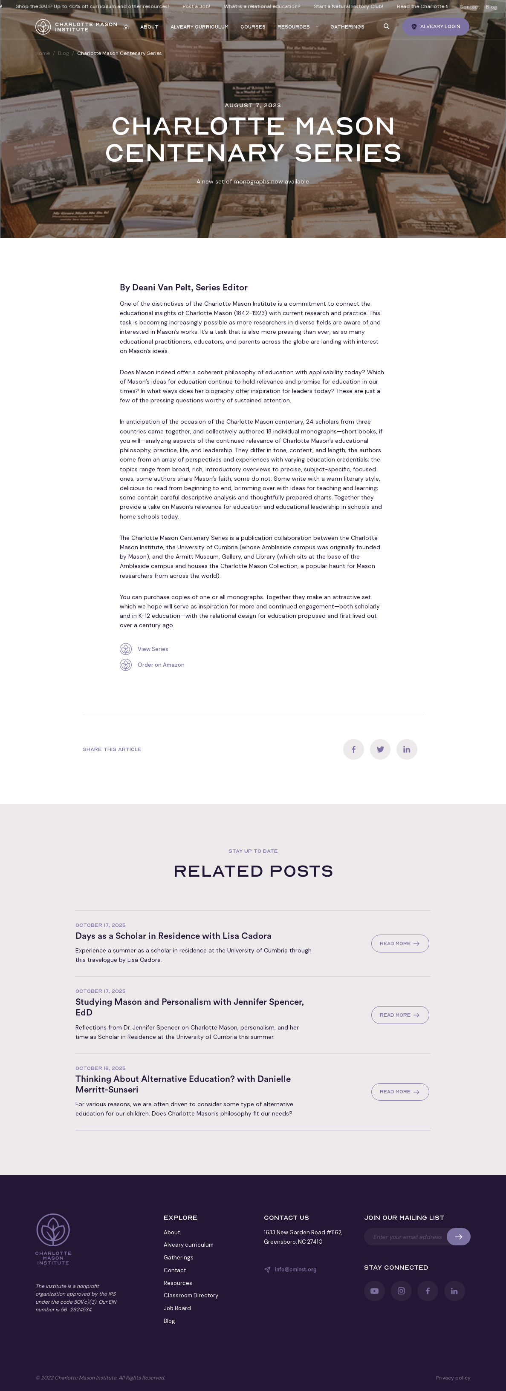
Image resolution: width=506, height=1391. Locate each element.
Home (42, 53)
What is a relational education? (261, 6)
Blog (63, 53)
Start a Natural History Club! (347, 6)
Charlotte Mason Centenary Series (119, 53)
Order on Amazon (161, 664)
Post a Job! (195, 6)
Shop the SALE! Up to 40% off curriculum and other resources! (91, 6)
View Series (153, 649)
